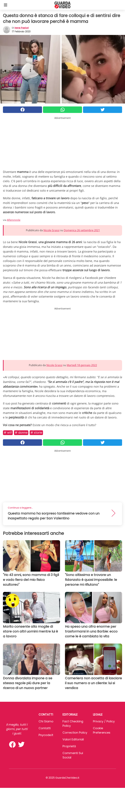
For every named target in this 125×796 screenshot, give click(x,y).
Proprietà (69, 746)
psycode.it (46, 735)
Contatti (45, 728)
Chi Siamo (46, 721)
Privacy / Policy (104, 721)
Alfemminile (13, 220)
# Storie (36, 433)
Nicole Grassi (51, 230)
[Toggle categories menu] (5, 5)
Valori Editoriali (73, 739)
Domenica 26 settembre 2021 (82, 230)
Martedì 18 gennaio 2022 (82, 365)
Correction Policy (74, 733)
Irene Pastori (22, 27)
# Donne (21, 433)
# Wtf (8, 433)
